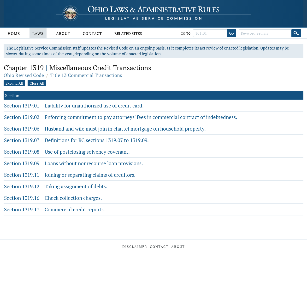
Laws (38, 33)
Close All (37, 83)
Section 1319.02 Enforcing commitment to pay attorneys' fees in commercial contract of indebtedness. (120, 117)
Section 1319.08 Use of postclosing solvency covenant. (67, 151)
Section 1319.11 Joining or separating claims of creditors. (70, 174)
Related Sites (128, 33)
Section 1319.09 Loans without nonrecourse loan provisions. (73, 163)
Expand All (14, 83)
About (63, 33)
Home (14, 33)
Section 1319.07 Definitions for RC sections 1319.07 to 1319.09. (76, 140)
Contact (92, 33)
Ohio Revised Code (24, 75)
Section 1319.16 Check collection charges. (53, 198)
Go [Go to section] (231, 33)
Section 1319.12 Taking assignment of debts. (55, 186)
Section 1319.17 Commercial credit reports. (54, 209)
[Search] (296, 33)
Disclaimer (134, 246)
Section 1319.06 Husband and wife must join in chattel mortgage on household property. (105, 128)
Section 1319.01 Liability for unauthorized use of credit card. (74, 105)
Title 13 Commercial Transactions (86, 75)
